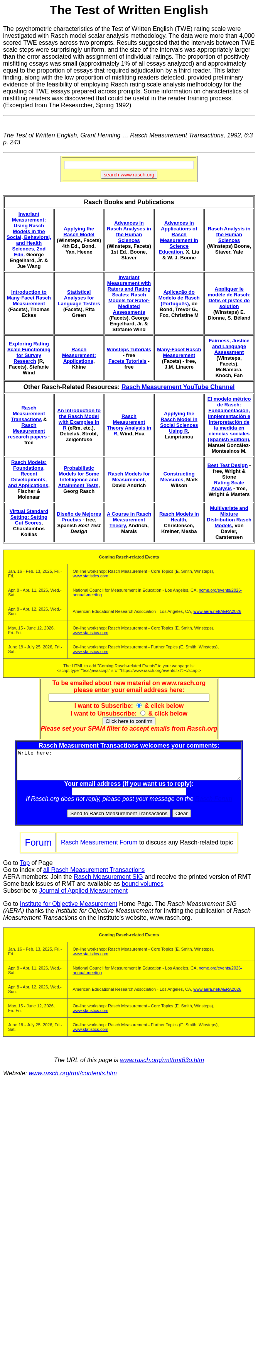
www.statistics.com (90, 576)
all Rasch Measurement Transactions (94, 875)
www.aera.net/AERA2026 (217, 611)
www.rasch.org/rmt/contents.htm (73, 1079)
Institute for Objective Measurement (69, 909)
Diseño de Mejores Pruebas (79, 517)
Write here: (130, 767)
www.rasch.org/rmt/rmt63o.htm (162, 1066)
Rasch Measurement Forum (99, 848)
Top (25, 868)
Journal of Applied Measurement (83, 896)
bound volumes (142, 889)
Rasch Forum (215, 804)
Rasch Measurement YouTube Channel (177, 387)
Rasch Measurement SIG (108, 882)
